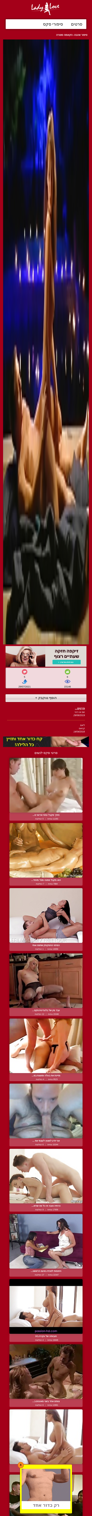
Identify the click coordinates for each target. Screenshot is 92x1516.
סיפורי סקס (53, 24)
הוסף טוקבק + (46, 698)
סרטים (76, 24)
